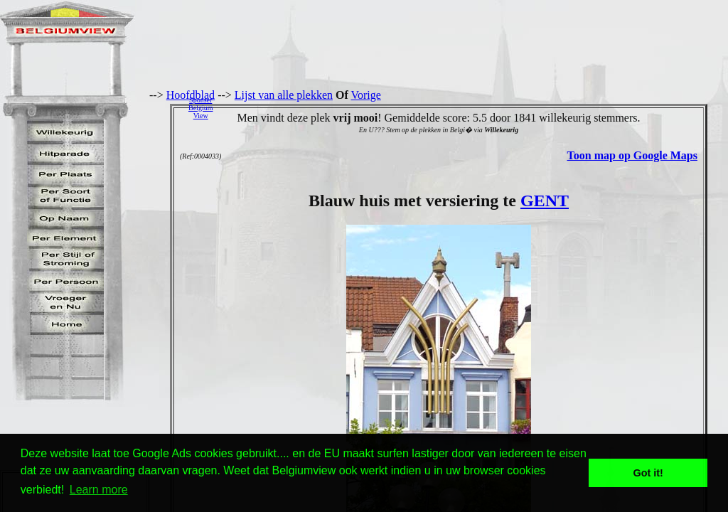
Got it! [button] (648, 473)
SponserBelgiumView (200, 107)
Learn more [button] (99, 490)
